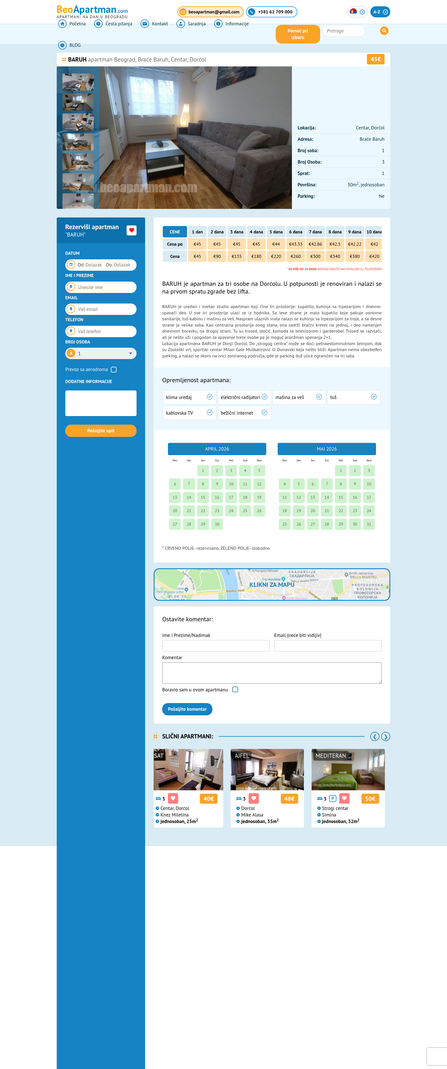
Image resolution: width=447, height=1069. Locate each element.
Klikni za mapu (271, 585)
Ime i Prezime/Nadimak (186, 635)
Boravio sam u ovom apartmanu (195, 690)
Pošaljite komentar (187, 709)
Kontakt (149, 34)
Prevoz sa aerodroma (86, 369)
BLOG (257, 34)
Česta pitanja (110, 34)
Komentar (172, 657)
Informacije (222, 34)
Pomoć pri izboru (330, 34)
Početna (70, 34)
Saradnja (183, 34)
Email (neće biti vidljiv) (298, 635)
